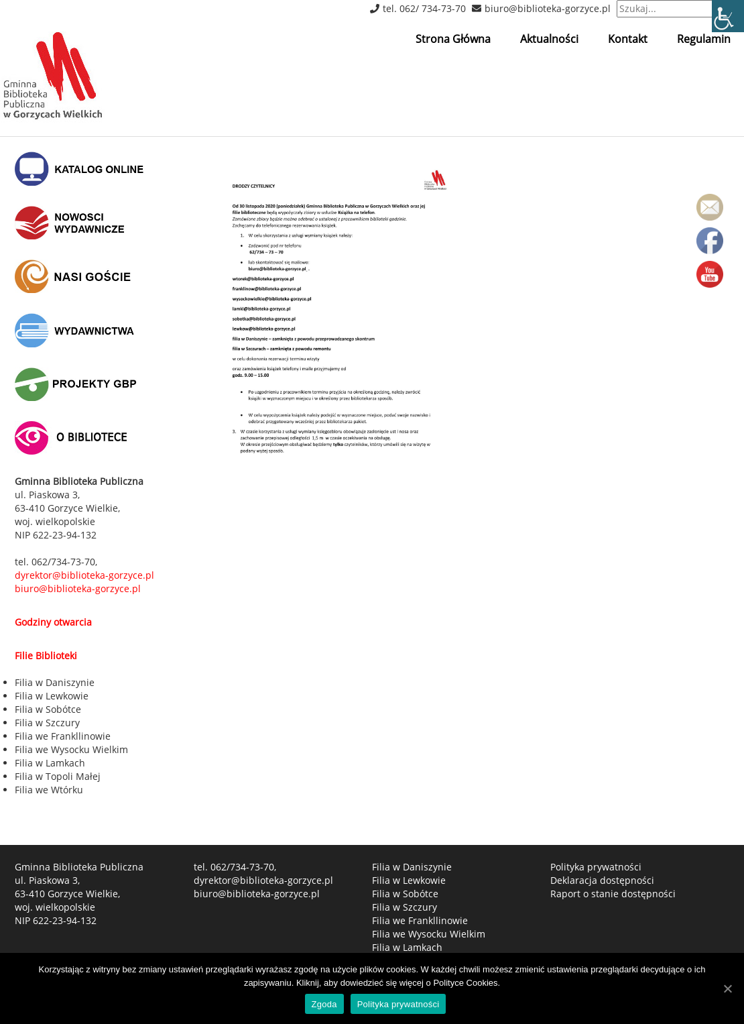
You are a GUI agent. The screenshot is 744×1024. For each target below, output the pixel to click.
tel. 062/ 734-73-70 (424, 8)
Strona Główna (453, 39)
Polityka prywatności (595, 866)
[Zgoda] (727, 988)
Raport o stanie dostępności (613, 893)
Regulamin (704, 39)
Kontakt (627, 39)
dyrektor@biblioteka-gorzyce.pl (263, 880)
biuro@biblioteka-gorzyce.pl (548, 8)
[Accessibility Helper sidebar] (728, 16)
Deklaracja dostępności (602, 880)
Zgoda (324, 1004)
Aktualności (549, 39)
